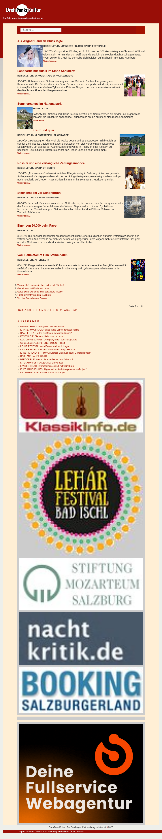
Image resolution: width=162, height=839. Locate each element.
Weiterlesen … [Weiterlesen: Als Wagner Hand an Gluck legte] (50, 61)
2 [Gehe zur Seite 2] (33, 310)
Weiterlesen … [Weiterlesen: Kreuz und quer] (24, 153)
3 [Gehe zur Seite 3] (36, 310)
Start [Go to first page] (20, 310)
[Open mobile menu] (140, 30)
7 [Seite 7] (47, 310)
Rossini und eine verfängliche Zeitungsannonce (51, 163)
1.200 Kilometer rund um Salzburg (34, 295)
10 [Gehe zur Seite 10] (57, 310)
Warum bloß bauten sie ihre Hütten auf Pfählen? (40, 285)
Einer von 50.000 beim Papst (37, 225)
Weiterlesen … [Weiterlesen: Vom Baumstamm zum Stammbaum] (24, 274)
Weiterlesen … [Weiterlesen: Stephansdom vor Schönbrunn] (24, 216)
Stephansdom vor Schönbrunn (39, 192)
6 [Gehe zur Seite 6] (45, 310)
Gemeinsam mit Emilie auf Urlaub (33, 288)
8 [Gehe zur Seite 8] (50, 310)
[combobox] (40, 30)
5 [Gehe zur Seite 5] (42, 310)
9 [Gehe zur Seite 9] (53, 310)
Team (72, 831)
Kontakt (80, 831)
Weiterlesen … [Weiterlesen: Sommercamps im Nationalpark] (39, 120)
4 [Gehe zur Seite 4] (39, 310)
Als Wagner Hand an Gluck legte (40, 41)
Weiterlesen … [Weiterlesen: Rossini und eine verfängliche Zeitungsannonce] (24, 183)
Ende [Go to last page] (74, 310)
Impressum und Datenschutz (33, 831)
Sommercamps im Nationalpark (39, 103)
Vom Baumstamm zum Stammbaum (42, 255)
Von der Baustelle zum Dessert (32, 298)
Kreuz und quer (43, 130)
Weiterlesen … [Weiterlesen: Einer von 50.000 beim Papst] (24, 245)
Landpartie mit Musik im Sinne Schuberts (46, 70)
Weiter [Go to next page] (67, 310)
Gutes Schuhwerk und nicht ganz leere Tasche (40, 291)
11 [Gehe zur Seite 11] (61, 310)
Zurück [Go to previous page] (28, 310)
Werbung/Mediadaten (58, 831)
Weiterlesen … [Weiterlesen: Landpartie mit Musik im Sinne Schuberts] (24, 94)
